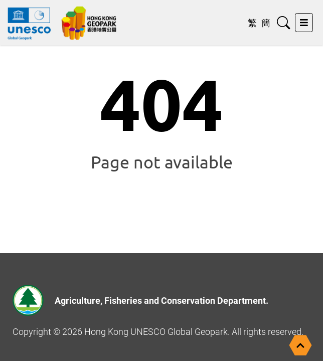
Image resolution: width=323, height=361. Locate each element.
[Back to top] (300, 345)
